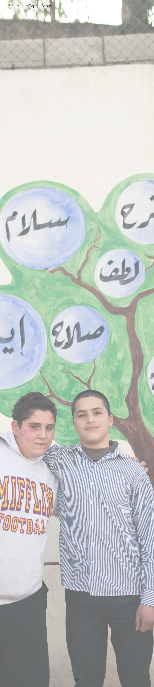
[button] (77, 680)
